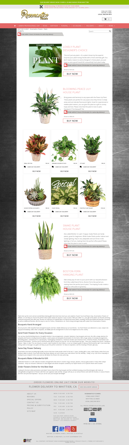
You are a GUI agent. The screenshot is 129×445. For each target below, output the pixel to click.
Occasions (78, 26)
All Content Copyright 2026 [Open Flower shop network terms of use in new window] (46, 441)
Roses (45, 26)
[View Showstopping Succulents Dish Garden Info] (36, 191)
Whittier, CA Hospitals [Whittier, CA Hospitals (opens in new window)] (75, 433)
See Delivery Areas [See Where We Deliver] (88, 387)
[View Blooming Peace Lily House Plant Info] (45, 105)
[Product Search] (98, 31)
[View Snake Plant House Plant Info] (45, 240)
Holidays (91, 26)
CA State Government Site (73, 436)
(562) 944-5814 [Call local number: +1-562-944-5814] (107, 14)
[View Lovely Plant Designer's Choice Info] (45, 60)
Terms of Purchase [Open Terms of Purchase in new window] (95, 441)
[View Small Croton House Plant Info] (36, 146)
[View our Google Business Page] (61, 431)
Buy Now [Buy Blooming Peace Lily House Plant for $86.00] (72, 120)
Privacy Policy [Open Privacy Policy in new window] (81, 441)
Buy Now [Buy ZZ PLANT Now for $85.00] (92, 171)
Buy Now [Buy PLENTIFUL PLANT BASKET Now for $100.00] (92, 216)
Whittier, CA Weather (54, 436)
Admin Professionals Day (29, 26)
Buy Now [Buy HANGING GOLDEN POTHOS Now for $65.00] (64, 171)
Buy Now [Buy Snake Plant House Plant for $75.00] (72, 255)
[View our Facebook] (55, 431)
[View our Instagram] (67, 431)
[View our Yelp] (74, 431)
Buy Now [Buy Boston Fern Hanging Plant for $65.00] (72, 298)
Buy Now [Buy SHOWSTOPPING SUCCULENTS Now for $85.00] (37, 216)
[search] (110, 31)
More (112, 26)
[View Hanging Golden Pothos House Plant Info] (64, 146)
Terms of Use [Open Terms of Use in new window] (70, 442)
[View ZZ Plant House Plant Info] (92, 146)
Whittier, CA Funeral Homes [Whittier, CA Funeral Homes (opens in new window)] (55, 433)
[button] (107, 19)
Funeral (65, 26)
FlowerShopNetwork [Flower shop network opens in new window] (66, 441)
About (102, 26)
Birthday (54, 26)
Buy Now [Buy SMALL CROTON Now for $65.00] (37, 171)
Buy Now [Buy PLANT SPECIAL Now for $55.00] (64, 216)
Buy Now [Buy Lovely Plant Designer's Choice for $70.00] (72, 73)
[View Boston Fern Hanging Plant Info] (45, 285)
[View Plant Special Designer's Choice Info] (64, 191)
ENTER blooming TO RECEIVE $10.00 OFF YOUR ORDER (66, 6)
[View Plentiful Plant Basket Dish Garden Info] (92, 191)
